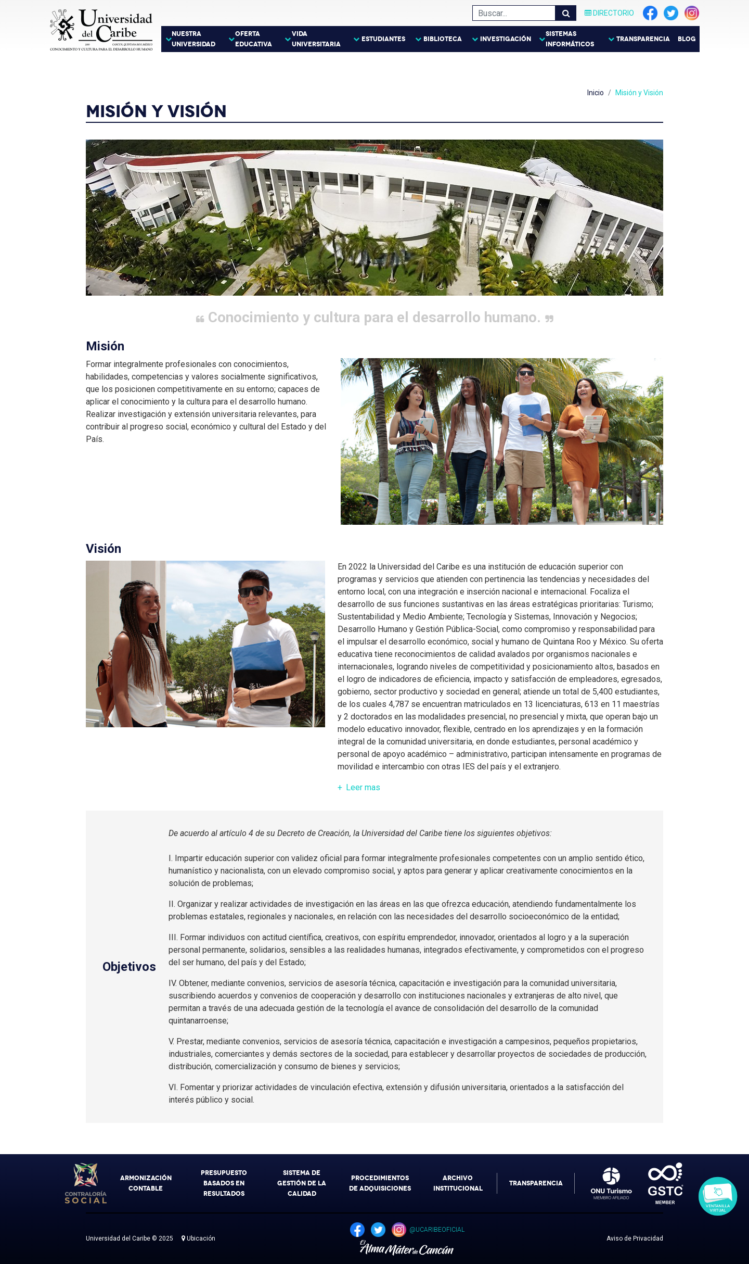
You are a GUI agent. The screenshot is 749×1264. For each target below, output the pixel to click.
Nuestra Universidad (193, 39)
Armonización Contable (146, 1183)
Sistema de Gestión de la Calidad (301, 1183)
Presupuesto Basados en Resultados (224, 1183)
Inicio (595, 93)
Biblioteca (442, 39)
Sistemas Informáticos (570, 39)
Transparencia (643, 39)
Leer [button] (363, 787)
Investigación (505, 39)
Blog (687, 39)
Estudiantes (383, 39)
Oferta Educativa (253, 39)
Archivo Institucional (458, 1183)
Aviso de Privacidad (634, 1238)
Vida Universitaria (316, 39)
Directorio (609, 13)
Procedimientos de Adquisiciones (380, 1183)
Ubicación (198, 1238)
